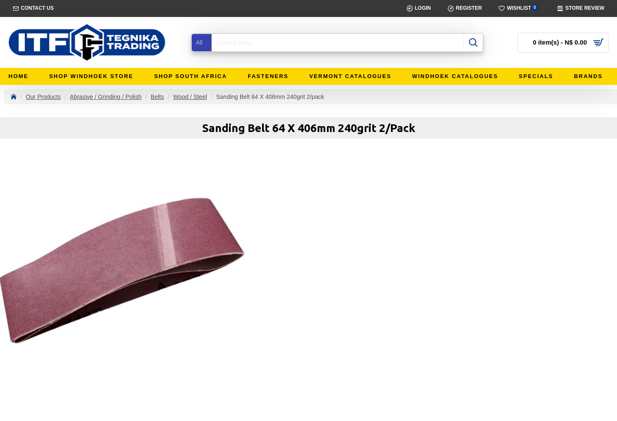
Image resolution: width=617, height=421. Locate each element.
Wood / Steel (190, 96)
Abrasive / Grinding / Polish (106, 96)
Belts (157, 96)
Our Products (43, 96)
